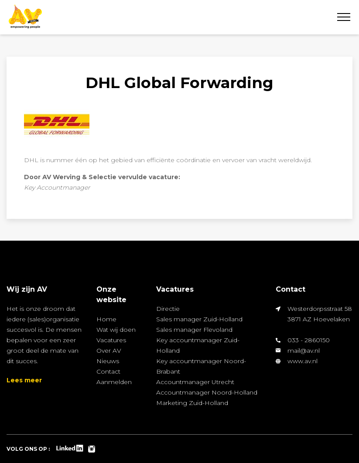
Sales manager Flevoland (194, 330)
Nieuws (107, 361)
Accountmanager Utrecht (195, 382)
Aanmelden (114, 382)
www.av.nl (302, 361)
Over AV (108, 350)
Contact (108, 371)
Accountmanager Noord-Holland (206, 392)
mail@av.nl (303, 350)
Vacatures (111, 340)
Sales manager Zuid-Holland (199, 319)
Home (106, 319)
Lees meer (24, 380)
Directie (168, 309)
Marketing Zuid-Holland (192, 403)
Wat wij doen (116, 330)
